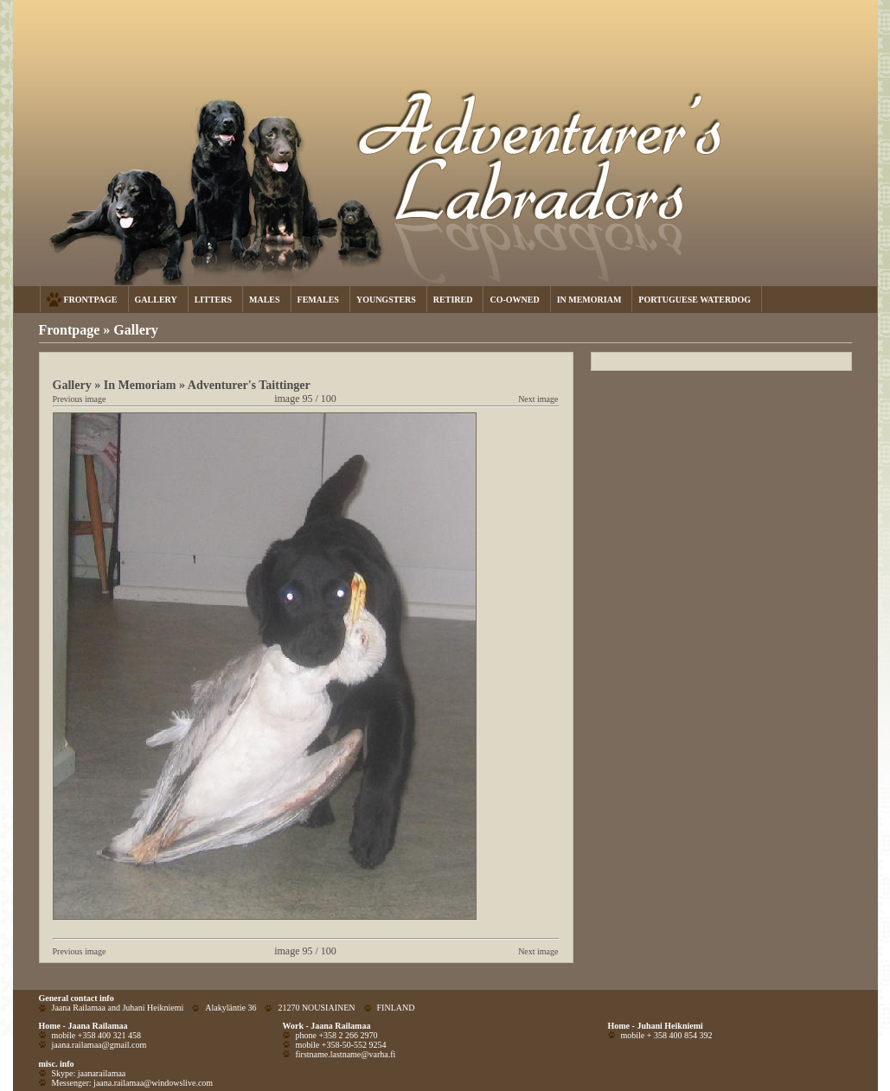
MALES (264, 299)
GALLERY (156, 299)
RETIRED (453, 299)
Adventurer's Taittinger (249, 385)
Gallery (135, 329)
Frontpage (69, 329)
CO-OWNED (514, 299)
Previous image (79, 399)
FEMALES (318, 299)
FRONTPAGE (91, 299)
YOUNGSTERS (386, 299)
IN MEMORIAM (589, 299)
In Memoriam (140, 385)
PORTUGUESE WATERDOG (694, 299)
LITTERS (213, 299)
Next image (538, 399)
